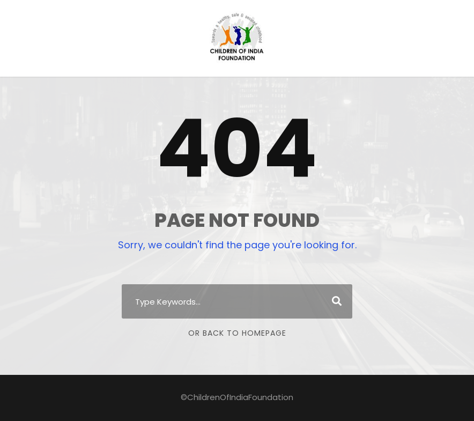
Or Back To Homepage (237, 333)
